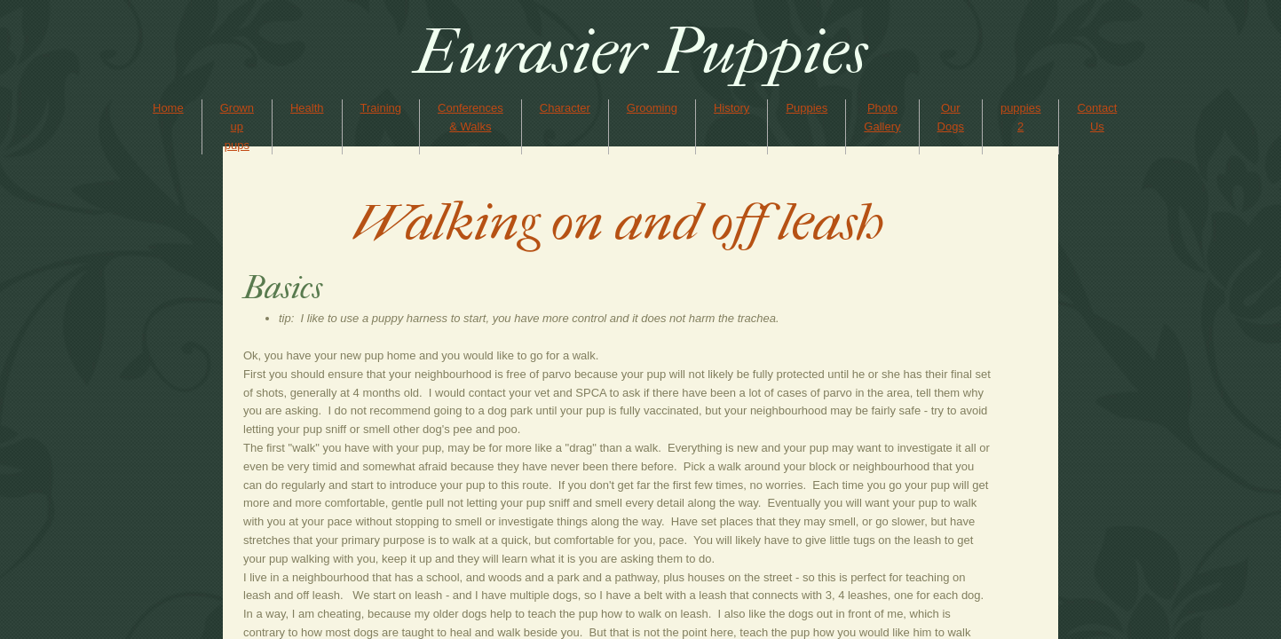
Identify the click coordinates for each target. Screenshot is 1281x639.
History (731, 107)
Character (565, 107)
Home (168, 107)
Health (307, 107)
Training (380, 107)
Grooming (652, 107)
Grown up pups (237, 126)
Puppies (806, 107)
